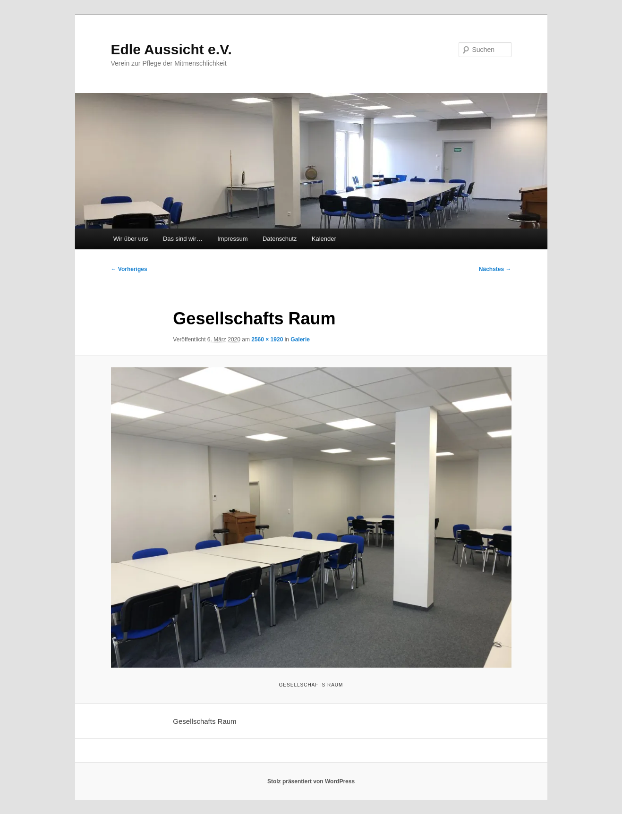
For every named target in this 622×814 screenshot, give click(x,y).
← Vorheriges (129, 269)
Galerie (300, 339)
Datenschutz (280, 238)
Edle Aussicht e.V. (171, 49)
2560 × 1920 (267, 339)
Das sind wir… (183, 238)
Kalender (324, 238)
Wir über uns (130, 238)
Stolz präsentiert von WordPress (311, 781)
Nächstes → (495, 269)
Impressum (232, 238)
